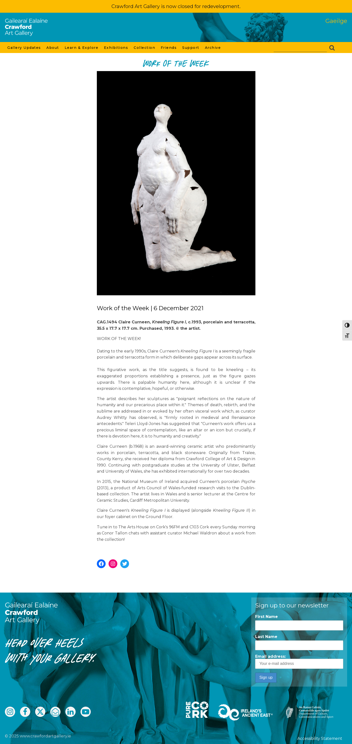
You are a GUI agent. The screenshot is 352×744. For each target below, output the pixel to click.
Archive (213, 47)
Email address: (299, 661)
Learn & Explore (82, 47)
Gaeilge (336, 20)
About (53, 47)
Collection (145, 47)
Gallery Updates (24, 47)
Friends (169, 47)
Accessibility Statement (319, 738)
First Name (266, 616)
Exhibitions (116, 47)
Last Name (266, 636)
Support (191, 47)
